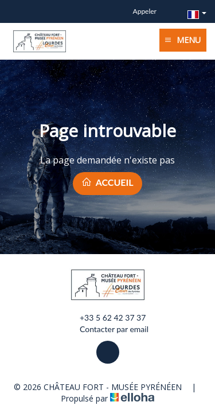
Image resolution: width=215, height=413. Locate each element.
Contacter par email (107, 329)
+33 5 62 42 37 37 (106, 318)
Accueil (107, 182)
